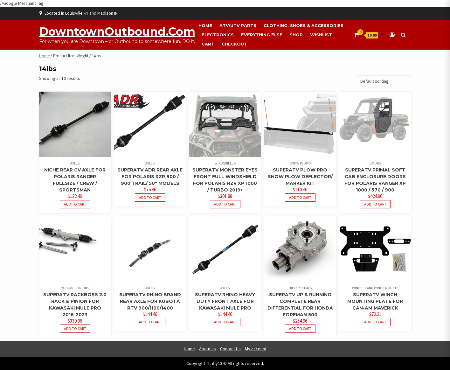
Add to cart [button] (75, 204)
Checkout (234, 43)
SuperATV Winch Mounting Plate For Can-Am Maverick (375, 301)
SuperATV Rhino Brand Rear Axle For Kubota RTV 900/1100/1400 (150, 301)
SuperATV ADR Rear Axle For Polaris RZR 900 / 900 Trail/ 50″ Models (150, 176)
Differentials (300, 288)
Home (205, 25)
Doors (375, 163)
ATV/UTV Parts (237, 25)
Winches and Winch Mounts (375, 288)
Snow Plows (300, 163)
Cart (208, 43)
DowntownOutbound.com (117, 31)
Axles (75, 163)
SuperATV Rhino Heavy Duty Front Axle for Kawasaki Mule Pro (225, 301)
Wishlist (321, 34)
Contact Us (230, 349)
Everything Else (261, 34)
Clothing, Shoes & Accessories (303, 25)
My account (256, 349)
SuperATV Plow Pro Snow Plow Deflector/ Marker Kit (300, 176)
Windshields (225, 163)
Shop (296, 34)
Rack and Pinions (75, 288)
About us (207, 349)
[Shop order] (384, 81)
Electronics (218, 34)
